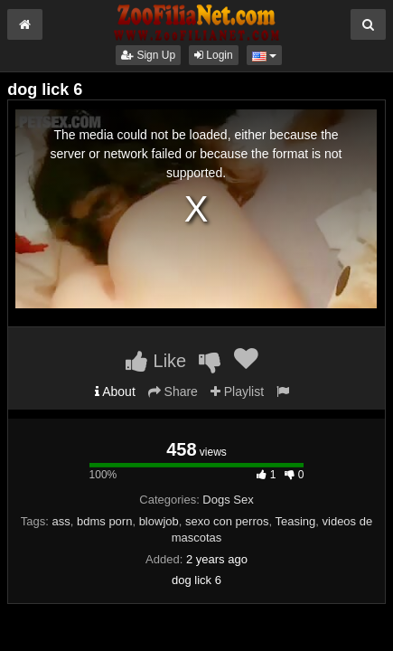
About (115, 391)
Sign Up (148, 55)
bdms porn (104, 521)
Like (156, 361)
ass (61, 521)
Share (173, 391)
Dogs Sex (227, 499)
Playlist (237, 391)
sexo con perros (227, 521)
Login (213, 55)
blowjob (159, 521)
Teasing (295, 521)
